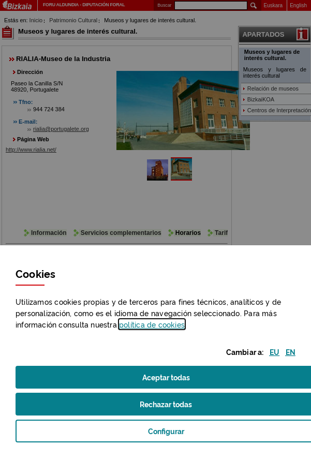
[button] (274, 352)
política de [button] (152, 324)
